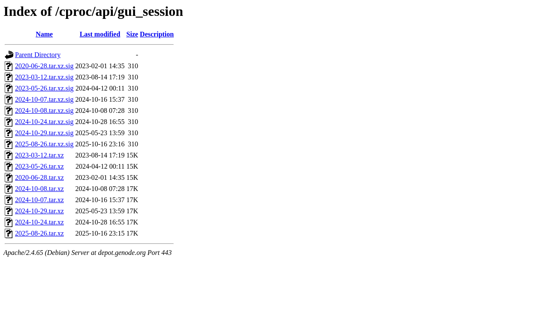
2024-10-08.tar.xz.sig (44, 110)
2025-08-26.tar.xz (39, 233)
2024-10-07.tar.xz (39, 199)
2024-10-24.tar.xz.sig (44, 121)
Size (133, 34)
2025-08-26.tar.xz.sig (44, 144)
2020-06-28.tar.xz (39, 177)
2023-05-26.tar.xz (39, 166)
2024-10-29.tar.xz (39, 211)
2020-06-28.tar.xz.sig (44, 66)
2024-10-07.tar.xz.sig (44, 99)
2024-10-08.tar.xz (39, 188)
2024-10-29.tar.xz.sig (44, 132)
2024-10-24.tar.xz (39, 222)
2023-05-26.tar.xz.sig (44, 88)
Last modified (100, 34)
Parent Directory (37, 54)
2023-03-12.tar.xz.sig (44, 77)
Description (157, 34)
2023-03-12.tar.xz (39, 155)
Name (44, 34)
